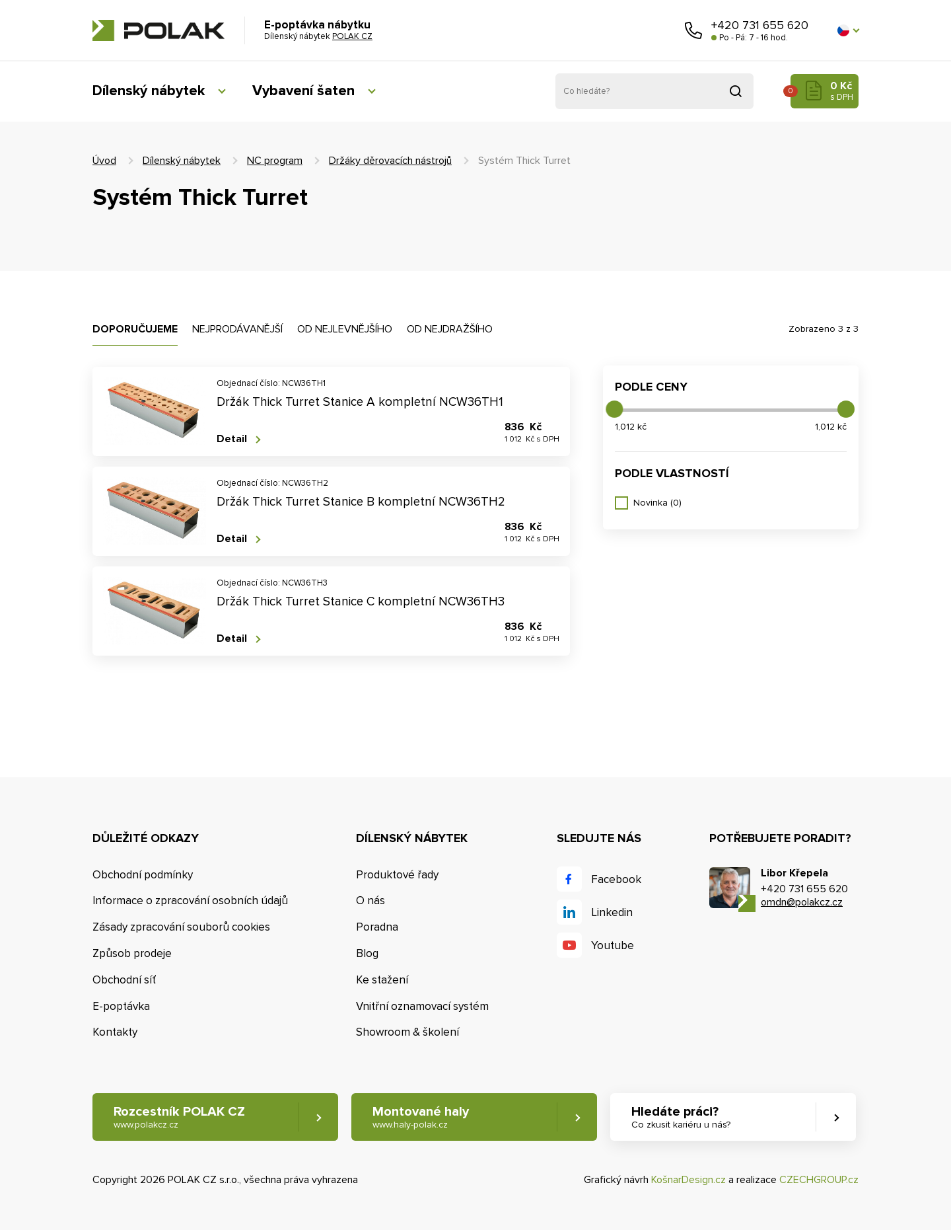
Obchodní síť (124, 980)
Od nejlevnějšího (344, 329)
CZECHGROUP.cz (819, 1179)
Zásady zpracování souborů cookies (181, 927)
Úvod (104, 160)
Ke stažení (382, 980)
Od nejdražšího (450, 329)
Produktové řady (397, 875)
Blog (367, 953)
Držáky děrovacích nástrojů (390, 160)
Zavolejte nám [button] (693, 30)
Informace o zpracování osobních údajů (190, 900)
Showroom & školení (407, 1032)
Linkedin (612, 912)
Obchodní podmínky (142, 875)
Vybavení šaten (303, 91)
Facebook (616, 879)
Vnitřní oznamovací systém (422, 1006)
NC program (274, 160)
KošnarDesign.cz (688, 1179)
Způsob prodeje (132, 953)
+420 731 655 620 (759, 25)
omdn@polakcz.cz (802, 902)
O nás (370, 900)
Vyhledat (736, 91)
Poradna (377, 927)
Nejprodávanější (237, 329)
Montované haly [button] (420, 1117)
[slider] (614, 409)
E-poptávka (121, 1006)
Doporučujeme (135, 329)
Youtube (612, 945)
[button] (848, 30)
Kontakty (114, 1032)
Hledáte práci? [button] (680, 1117)
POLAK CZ (158, 30)
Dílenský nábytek (148, 91)
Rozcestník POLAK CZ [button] (179, 1117)
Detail (232, 439)
